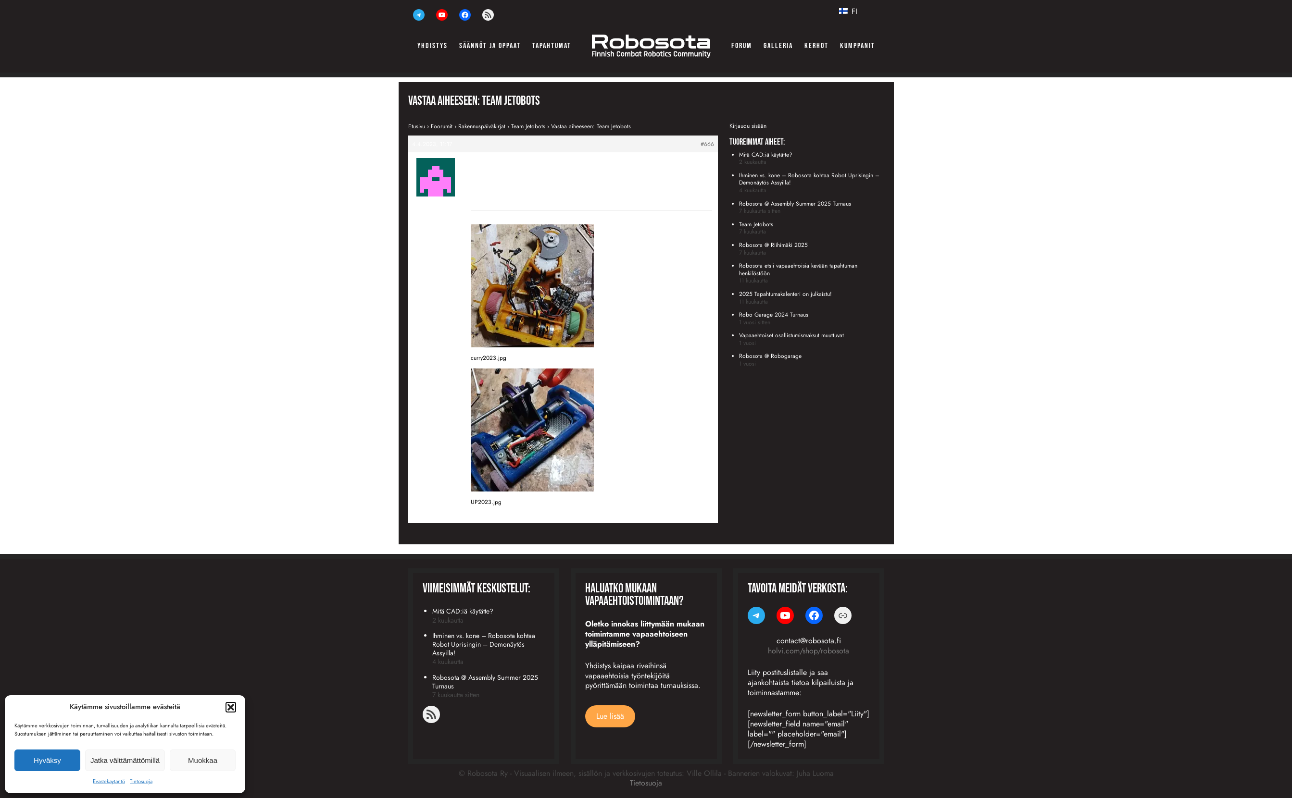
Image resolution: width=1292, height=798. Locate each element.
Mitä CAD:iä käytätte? (765, 154)
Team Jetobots (528, 126)
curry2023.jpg (488, 358)
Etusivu (416, 126)
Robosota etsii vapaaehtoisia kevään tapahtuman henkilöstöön (798, 269)
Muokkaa (202, 760)
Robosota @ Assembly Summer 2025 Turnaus (795, 203)
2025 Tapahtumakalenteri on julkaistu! (785, 294)
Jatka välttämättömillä (125, 760)
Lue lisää (610, 716)
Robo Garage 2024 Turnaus (773, 314)
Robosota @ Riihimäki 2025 (773, 245)
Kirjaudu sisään (747, 126)
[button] (231, 707)
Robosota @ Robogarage (770, 356)
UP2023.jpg (486, 502)
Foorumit (441, 126)
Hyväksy (47, 760)
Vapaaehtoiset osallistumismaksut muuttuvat (791, 335)
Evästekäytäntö (109, 781)
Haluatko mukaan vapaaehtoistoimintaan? (634, 595)
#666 (707, 144)
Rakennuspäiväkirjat (481, 126)
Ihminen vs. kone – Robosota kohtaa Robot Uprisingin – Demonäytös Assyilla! (809, 179)
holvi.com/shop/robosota (808, 650)
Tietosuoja (141, 781)
